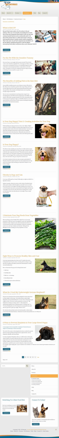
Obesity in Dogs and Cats (13, 175)
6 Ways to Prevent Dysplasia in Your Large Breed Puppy (25, 323)
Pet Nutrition (10, 19)
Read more (7, 49)
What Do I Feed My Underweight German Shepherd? (24, 292)
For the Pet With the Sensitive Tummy (18, 58)
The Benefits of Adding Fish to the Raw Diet (20, 81)
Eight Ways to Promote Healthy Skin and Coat (21, 256)
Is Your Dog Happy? (11, 145)
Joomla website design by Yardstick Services (36, 429)
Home (4, 19)
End (38, 357)
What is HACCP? (9, 28)
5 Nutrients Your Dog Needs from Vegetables (20, 215)
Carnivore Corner (18, 19)
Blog (9, 51)
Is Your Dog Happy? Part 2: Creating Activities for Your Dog (26, 121)
